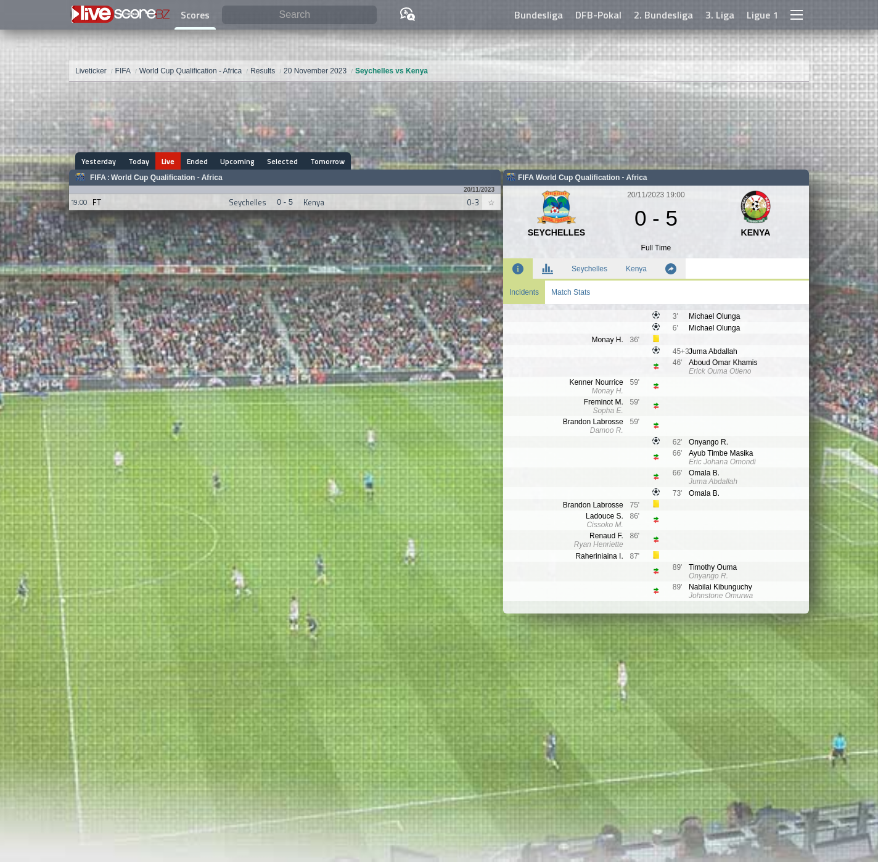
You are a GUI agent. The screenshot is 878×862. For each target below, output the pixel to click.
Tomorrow (327, 161)
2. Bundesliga (663, 14)
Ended (197, 161)
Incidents (524, 292)
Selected (282, 161)
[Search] (299, 15)
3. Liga (719, 14)
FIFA (98, 177)
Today (138, 161)
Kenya (636, 269)
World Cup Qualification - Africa (167, 177)
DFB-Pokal (598, 14)
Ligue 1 (762, 14)
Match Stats (570, 292)
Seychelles (589, 269)
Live (168, 161)
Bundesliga (538, 14)
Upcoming (237, 161)
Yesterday (98, 161)
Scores (195, 14)
